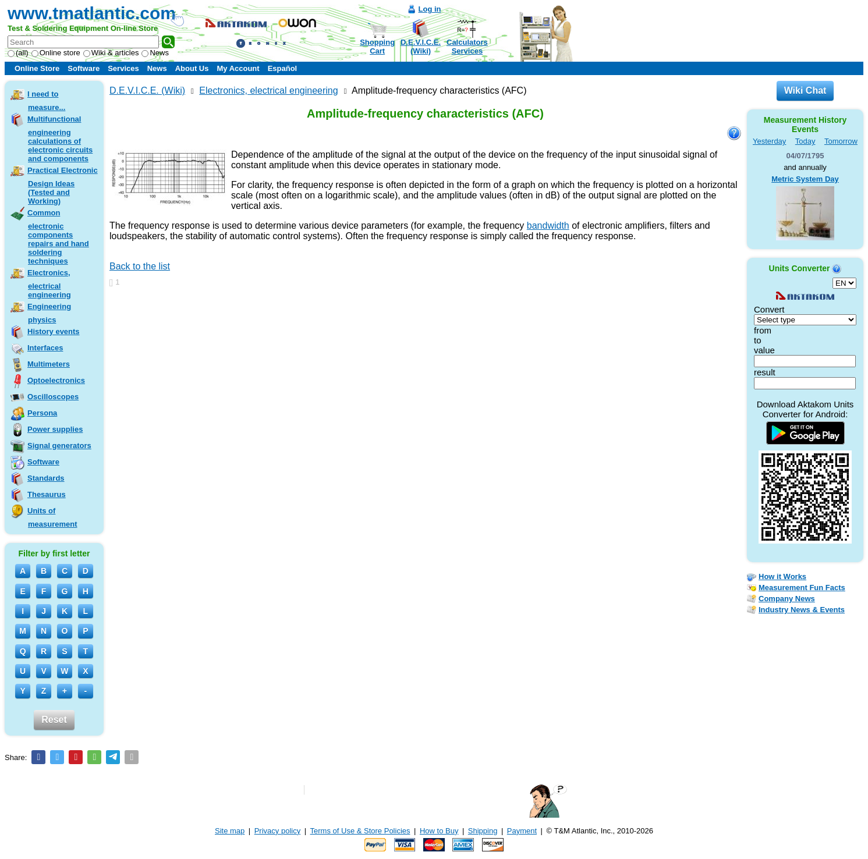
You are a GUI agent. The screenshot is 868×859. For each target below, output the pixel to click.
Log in (430, 9)
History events (53, 331)
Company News (787, 598)
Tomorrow (841, 141)
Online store (55, 52)
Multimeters (48, 364)
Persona (42, 413)
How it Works (782, 576)
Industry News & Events (802, 609)
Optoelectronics (56, 380)
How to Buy (439, 830)
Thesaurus (46, 494)
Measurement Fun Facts (802, 587)
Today (805, 141)
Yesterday (769, 141)
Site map (230, 830)
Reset (54, 720)
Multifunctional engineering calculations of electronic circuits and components (60, 139)
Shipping (483, 830)
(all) (18, 52)
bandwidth (548, 225)
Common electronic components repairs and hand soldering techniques (58, 236)
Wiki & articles (111, 52)
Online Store (37, 68)
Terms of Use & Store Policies (360, 830)
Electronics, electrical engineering (49, 283)
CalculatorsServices (467, 46)
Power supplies (55, 429)
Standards (46, 478)
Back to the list (139, 266)
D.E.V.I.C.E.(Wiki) (421, 46)
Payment (522, 830)
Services (123, 68)
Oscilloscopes (53, 396)
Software (84, 68)
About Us (192, 68)
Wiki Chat (805, 90)
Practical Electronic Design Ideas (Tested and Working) (62, 185)
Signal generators (59, 445)
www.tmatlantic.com (92, 13)
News (155, 52)
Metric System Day (805, 179)
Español (282, 68)
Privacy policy (277, 830)
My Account (238, 68)
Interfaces (45, 347)
